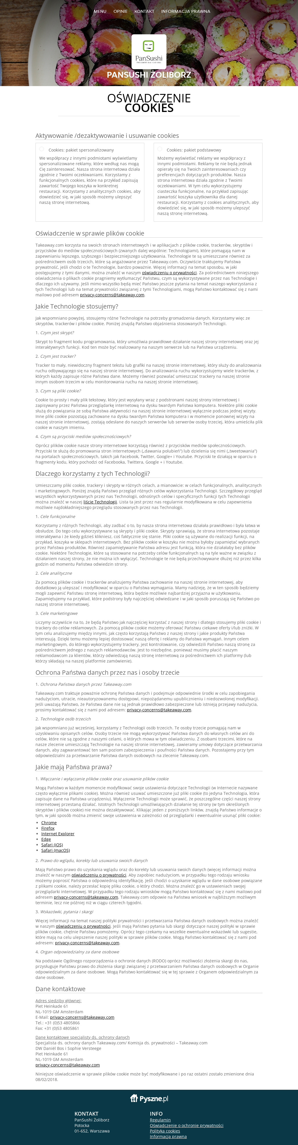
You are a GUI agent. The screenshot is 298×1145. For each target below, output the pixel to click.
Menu (100, 11)
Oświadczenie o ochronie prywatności (187, 1125)
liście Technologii (100, 502)
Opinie (120, 11)
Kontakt (144, 11)
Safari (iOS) (52, 844)
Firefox (47, 828)
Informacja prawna (185, 11)
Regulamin (160, 1120)
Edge (46, 839)
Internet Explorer (57, 833)
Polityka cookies (165, 1131)
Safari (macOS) (55, 850)
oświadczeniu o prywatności (169, 272)
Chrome (49, 822)
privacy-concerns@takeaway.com (112, 295)
